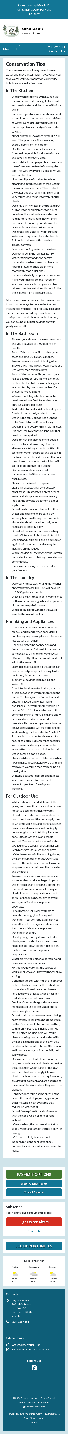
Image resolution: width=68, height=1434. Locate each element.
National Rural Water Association (30, 1349)
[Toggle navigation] (16, 49)
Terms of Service (27, 1402)
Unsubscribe (34, 1230)
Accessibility (43, 1402)
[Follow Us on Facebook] (34, 1368)
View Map (16, 1316)
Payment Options (34, 1174)
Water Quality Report (34, 1183)
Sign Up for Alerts (34, 1222)
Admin (34, 1422)
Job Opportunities (34, 1246)
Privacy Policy (47, 1398)
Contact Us (57, 51)
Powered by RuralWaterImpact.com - (34, 1415)
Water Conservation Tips (26, 1344)
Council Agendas (34, 1192)
